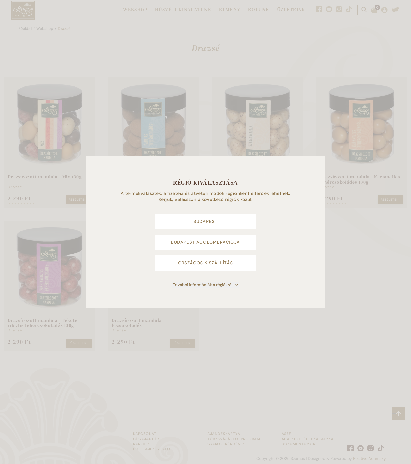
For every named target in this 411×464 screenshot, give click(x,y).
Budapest (205, 220)
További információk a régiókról (205, 288)
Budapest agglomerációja (205, 242)
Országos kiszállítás (205, 265)
